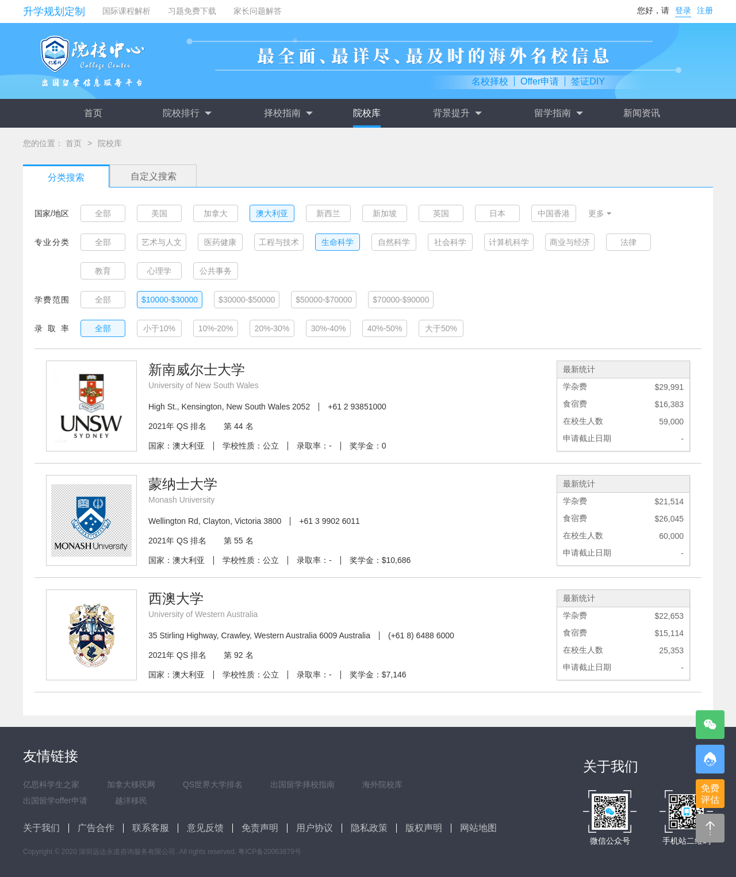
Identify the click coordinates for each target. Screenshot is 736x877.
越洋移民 (131, 800)
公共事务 (216, 270)
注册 (705, 10)
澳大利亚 (272, 213)
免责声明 (259, 828)
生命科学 (337, 242)
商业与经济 (570, 242)
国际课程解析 (126, 11)
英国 (441, 213)
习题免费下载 (192, 11)
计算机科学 (509, 242)
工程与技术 (279, 242)
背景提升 (457, 113)
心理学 (159, 270)
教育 (103, 270)
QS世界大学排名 (213, 784)
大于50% (441, 328)
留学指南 (558, 113)
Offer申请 (539, 81)
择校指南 (288, 113)
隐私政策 (369, 828)
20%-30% (272, 328)
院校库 (367, 113)
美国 (159, 213)
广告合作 (96, 828)
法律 (628, 242)
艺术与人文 (161, 242)
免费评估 (710, 794)
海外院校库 (382, 784)
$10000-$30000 (169, 299)
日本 (497, 213)
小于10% (159, 328)
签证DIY (588, 81)
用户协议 (314, 828)
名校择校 (489, 81)
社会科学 (450, 242)
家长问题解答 (257, 11)
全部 (103, 213)
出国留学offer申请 (55, 800)
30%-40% (328, 328)
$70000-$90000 (401, 299)
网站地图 (478, 828)
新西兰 (328, 213)
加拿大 (216, 213)
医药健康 (220, 242)
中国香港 (554, 213)
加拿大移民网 (131, 784)
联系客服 (150, 828)
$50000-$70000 (324, 299)
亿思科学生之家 (51, 784)
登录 (683, 10)
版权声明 (423, 828)
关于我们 (41, 828)
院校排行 (187, 113)
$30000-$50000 (246, 299)
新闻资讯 (641, 113)
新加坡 (385, 213)
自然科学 (394, 242)
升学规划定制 (54, 11)
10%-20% (215, 328)
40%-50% (384, 328)
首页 (93, 113)
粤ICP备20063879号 (269, 852)
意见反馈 (205, 828)
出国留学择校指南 (302, 784)
